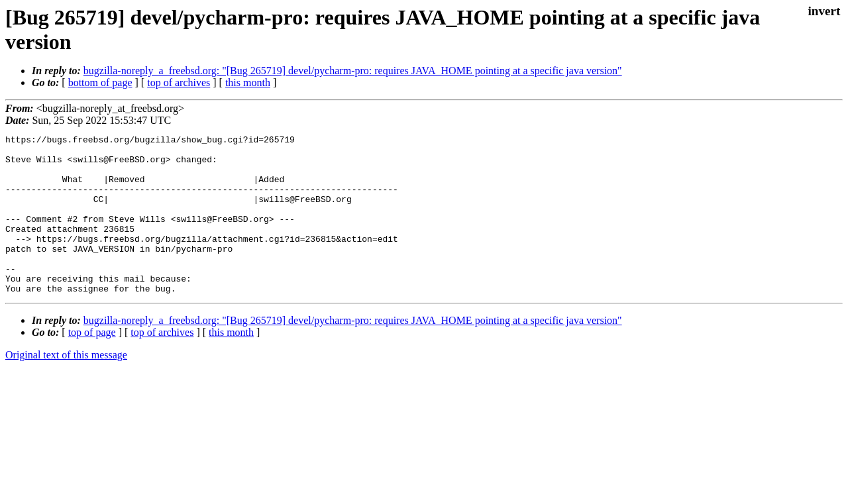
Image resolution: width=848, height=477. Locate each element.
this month (247, 82)
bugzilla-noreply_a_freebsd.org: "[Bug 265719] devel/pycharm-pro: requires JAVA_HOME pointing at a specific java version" (352, 70)
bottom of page (100, 82)
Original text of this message (66, 386)
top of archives (178, 82)
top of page (92, 364)
